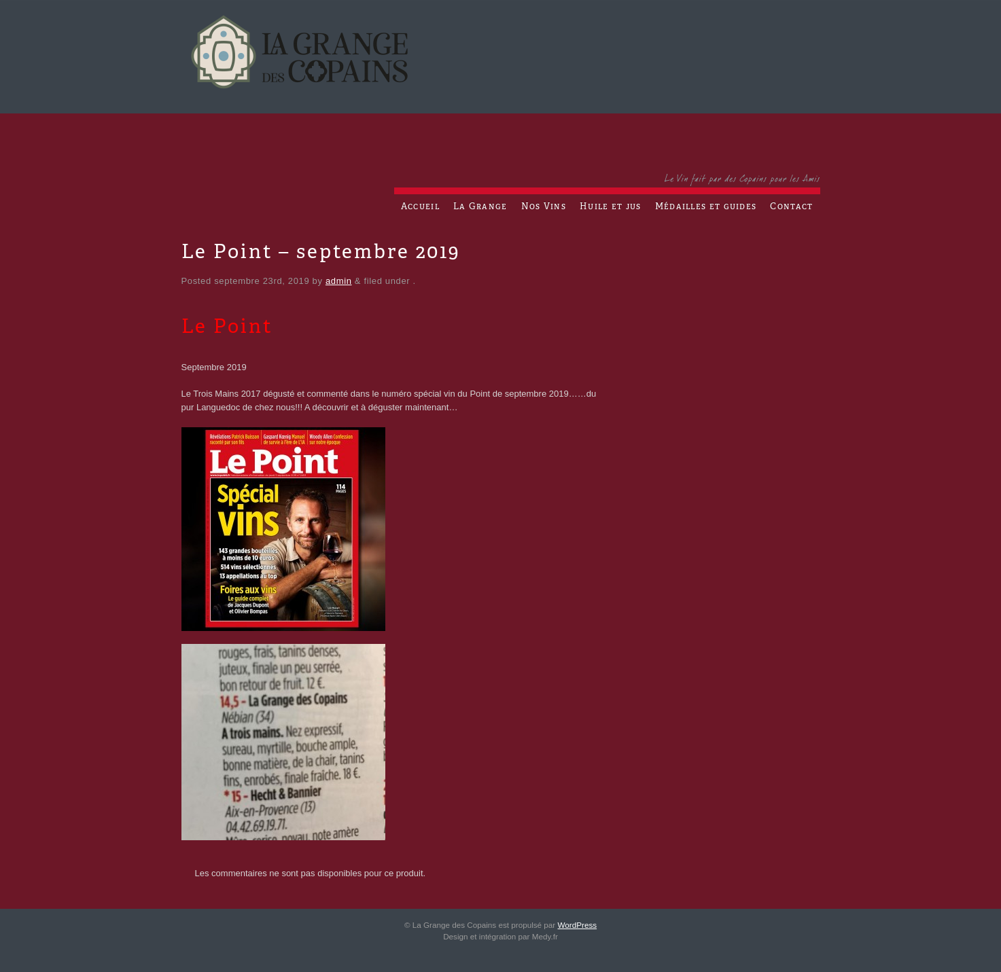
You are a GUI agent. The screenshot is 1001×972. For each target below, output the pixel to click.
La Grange (480, 207)
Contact (791, 207)
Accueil (420, 207)
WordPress (577, 924)
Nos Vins (543, 207)
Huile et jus (611, 207)
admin (339, 281)
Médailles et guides (706, 207)
